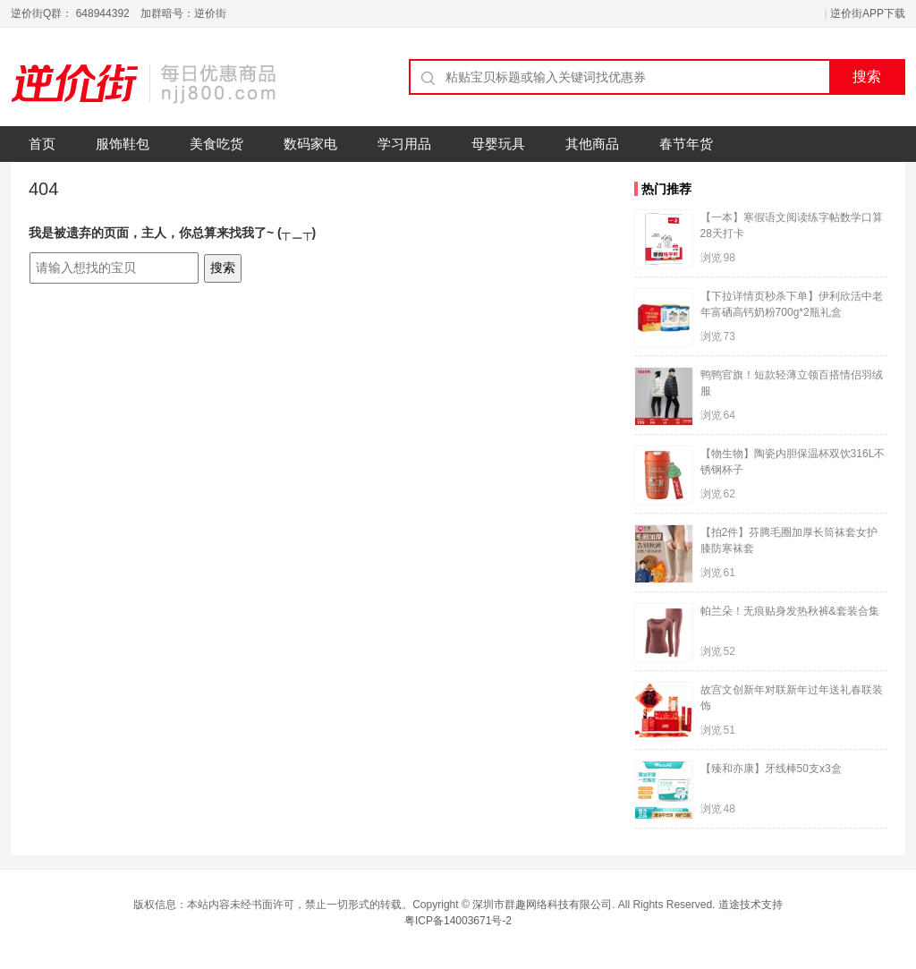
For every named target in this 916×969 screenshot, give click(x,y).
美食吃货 (216, 143)
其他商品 (592, 143)
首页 (42, 143)
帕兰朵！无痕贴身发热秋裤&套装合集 (789, 611)
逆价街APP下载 (867, 13)
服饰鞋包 (122, 143)
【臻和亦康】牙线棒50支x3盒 (771, 768)
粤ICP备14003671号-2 (458, 920)
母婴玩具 (498, 143)
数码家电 (310, 143)
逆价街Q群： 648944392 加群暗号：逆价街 (118, 13)
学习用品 (404, 143)
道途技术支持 (750, 904)
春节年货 (686, 143)
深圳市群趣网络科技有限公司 (542, 904)
